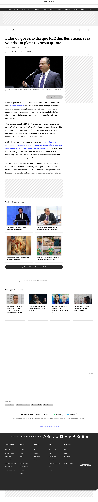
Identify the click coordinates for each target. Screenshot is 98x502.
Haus (50, 453)
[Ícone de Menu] (7, 3)
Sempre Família (52, 460)
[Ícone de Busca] (11, 4)
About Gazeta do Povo (10, 470)
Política (45, 9)
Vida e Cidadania (24, 466)
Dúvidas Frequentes (68, 463)
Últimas (16, 9)
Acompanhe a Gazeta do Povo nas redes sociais (25, 436)
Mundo (75, 9)
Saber (29, 9)
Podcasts (51, 466)
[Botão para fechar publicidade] (97, 490)
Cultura (82, 9)
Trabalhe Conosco (68, 460)
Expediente (8, 456)
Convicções (37, 456)
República (22, 450)
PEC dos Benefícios (17, 106)
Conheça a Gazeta (9, 453)
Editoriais (37, 9)
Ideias (51, 9)
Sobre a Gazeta (8, 450)
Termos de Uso (8, 466)
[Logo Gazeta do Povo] (49, 3)
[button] (34, 281)
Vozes (23, 9)
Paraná (21, 453)
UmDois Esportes (24, 463)
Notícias (9, 9)
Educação (22, 470)
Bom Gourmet (52, 450)
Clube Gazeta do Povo (54, 463)
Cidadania (67, 9)
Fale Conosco (67, 456)
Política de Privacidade (10, 463)
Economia (59, 9)
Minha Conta (67, 450)
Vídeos (89, 9)
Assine (65, 453)
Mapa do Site (8, 460)
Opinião (36, 453)
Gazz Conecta (52, 456)
